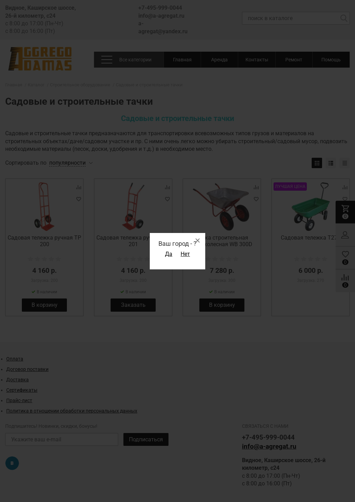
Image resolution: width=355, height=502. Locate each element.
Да (168, 254)
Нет (185, 254)
